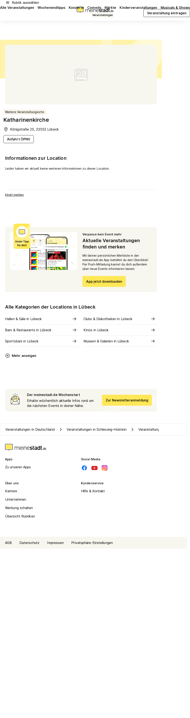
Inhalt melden (14, 195)
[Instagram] (104, 468)
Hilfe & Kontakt (93, 491)
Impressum (55, 543)
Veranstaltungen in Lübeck (155, 429)
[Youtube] (94, 468)
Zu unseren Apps (18, 467)
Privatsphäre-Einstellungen (92, 543)
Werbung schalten (19, 508)
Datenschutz (29, 543)
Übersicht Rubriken (20, 516)
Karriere (11, 491)
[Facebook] (84, 468)
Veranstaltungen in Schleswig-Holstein (92, 429)
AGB (8, 543)
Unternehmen (15, 499)
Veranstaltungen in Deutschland (30, 429)
